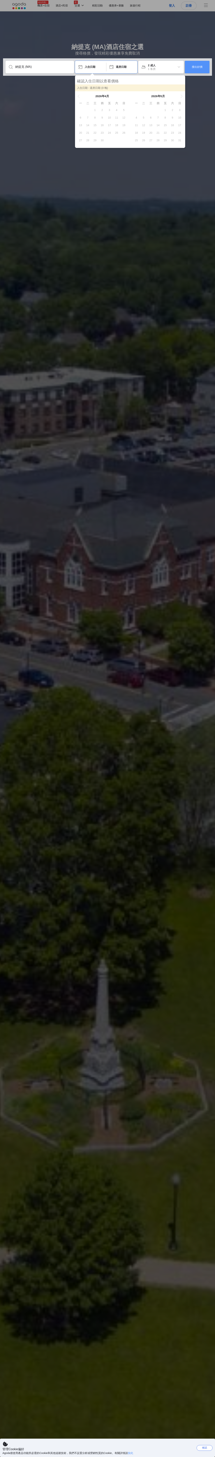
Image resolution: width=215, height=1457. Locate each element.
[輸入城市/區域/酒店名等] (42, 67)
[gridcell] (95, 110)
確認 (204, 1447)
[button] (78, 96)
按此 (130, 1453)
